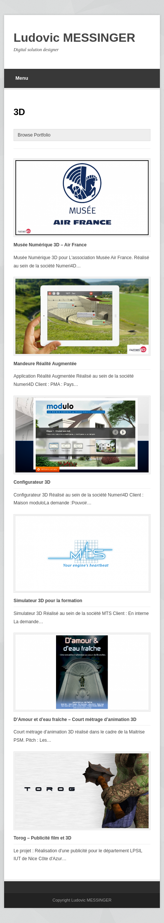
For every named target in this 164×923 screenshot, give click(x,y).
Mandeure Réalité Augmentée (45, 363)
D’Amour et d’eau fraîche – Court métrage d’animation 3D (75, 719)
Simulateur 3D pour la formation (48, 600)
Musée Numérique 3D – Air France (50, 244)
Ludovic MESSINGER (74, 37)
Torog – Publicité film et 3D (42, 838)
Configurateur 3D (32, 482)
